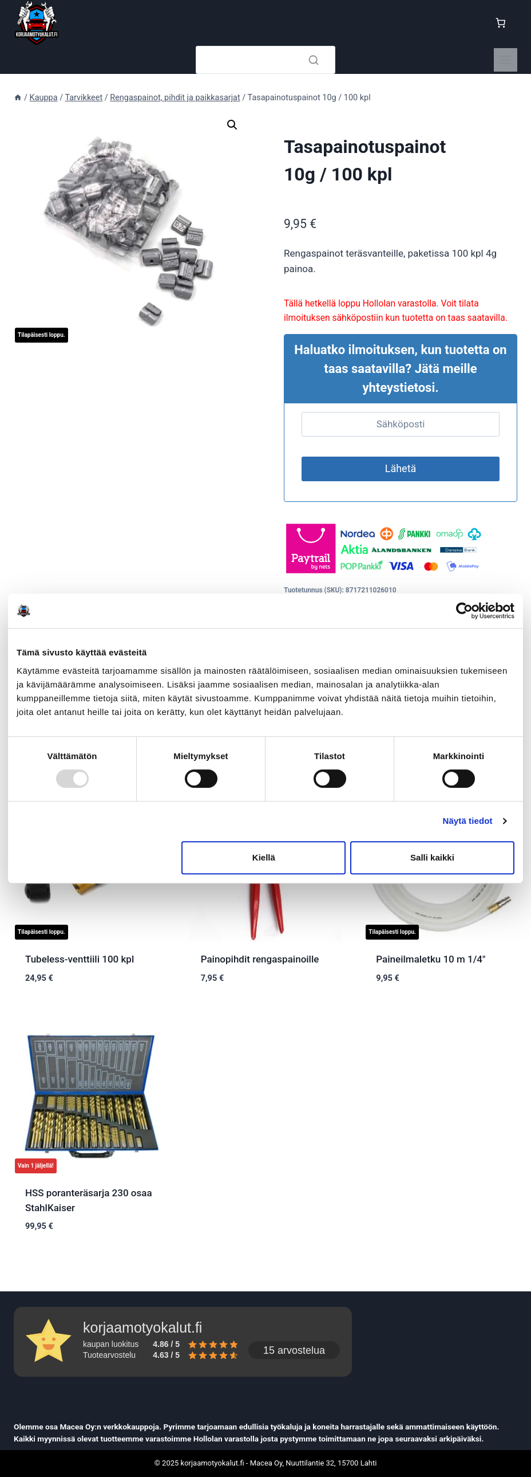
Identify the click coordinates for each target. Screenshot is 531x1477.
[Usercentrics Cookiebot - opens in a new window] (464, 610)
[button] (232, 125)
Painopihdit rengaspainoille (260, 959)
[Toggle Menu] (505, 60)
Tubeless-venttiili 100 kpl (79, 959)
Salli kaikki (432, 857)
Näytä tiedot (468, 821)
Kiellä (263, 857)
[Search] (265, 60)
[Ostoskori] (503, 23)
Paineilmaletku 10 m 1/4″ (430, 959)
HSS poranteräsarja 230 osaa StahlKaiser (88, 1200)
